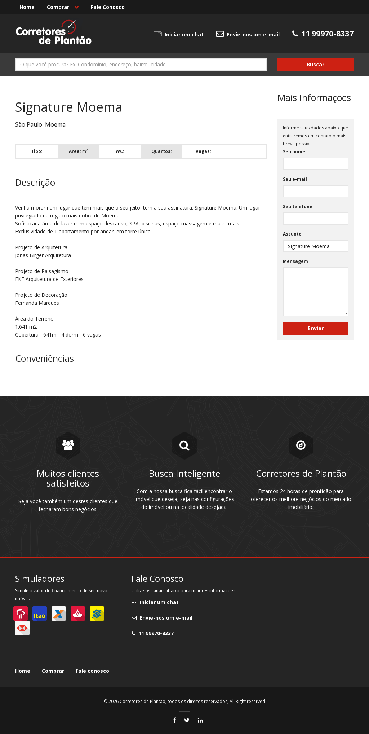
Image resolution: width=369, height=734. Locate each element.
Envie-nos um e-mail (248, 34)
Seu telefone (297, 206)
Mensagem (295, 261)
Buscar (315, 64)
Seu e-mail (295, 179)
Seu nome (294, 152)
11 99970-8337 (153, 633)
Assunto (292, 234)
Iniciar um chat (179, 34)
